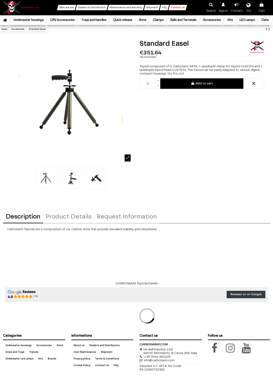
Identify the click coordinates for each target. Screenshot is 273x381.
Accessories (44, 345)
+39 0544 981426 (157, 356)
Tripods (34, 352)
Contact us (102, 365)
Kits (40, 359)
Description (23, 217)
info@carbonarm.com (159, 360)
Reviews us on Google (246, 294)
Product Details (69, 217)
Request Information (127, 217)
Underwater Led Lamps (19, 359)
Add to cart (202, 83)
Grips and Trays (14, 352)
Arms (60, 345)
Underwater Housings (18, 345)
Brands (52, 359)
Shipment (107, 352)
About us (79, 345)
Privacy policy (82, 359)
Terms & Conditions (107, 359)
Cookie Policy (82, 365)
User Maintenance (85, 352)
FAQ (116, 365)
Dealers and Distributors (104, 345)
